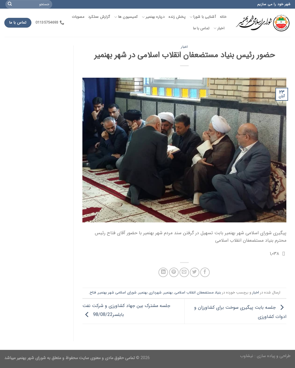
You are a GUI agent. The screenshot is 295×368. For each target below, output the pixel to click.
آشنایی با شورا (203, 17)
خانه (223, 17)
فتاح (93, 292)
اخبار (218, 28)
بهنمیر (168, 292)
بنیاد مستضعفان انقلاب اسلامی (198, 292)
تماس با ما (201, 28)
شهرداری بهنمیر (150, 292)
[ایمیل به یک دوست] (184, 272)
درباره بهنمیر (153, 17)
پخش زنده (177, 17)
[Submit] (9, 4)
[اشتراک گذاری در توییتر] (194, 272)
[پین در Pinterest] (174, 272)
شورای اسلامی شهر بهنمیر (117, 292)
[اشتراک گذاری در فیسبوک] (205, 272)
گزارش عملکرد (99, 17)
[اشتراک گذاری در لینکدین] (163, 272)
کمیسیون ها (126, 17)
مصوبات (78, 17)
